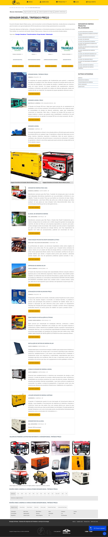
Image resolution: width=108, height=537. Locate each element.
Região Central (14, 507)
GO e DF (57, 493)
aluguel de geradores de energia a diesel (87, 62)
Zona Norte (22, 507)
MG (22, 493)
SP (29, 493)
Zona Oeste (29, 507)
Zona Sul (36, 507)
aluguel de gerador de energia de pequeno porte (87, 44)
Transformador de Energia (85, 82)
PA (66, 493)
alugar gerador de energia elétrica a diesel (88, 34)
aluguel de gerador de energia (30, 11)
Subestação (49, 34)
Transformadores (32, 34)
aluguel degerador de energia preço (86, 51)
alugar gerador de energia (85, 31)
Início (29, 2)
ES (26, 493)
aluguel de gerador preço (85, 59)
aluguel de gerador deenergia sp (87, 53)
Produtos (61, 2)
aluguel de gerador (83, 39)
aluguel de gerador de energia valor (86, 56)
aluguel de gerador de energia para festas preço (88, 48)
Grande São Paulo (52, 507)
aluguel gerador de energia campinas (86, 68)
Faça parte (91, 2)
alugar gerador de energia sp (86, 37)
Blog (76, 2)
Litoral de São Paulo (62, 507)
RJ (18, 493)
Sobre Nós (44, 2)
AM (62, 493)
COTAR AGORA (17, 66)
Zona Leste (43, 507)
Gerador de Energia (83, 80)
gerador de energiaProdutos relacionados (86, 26)
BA (48, 493)
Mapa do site (94, 521)
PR (33, 493)
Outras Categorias (85, 74)
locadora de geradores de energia (46, 11)
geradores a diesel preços (60, 11)
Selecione (13, 493)
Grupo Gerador (41, 34)
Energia (17, 34)
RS (41, 493)
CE (52, 493)
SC (37, 493)
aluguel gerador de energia (86, 64)
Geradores (23, 34)
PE (45, 493)
